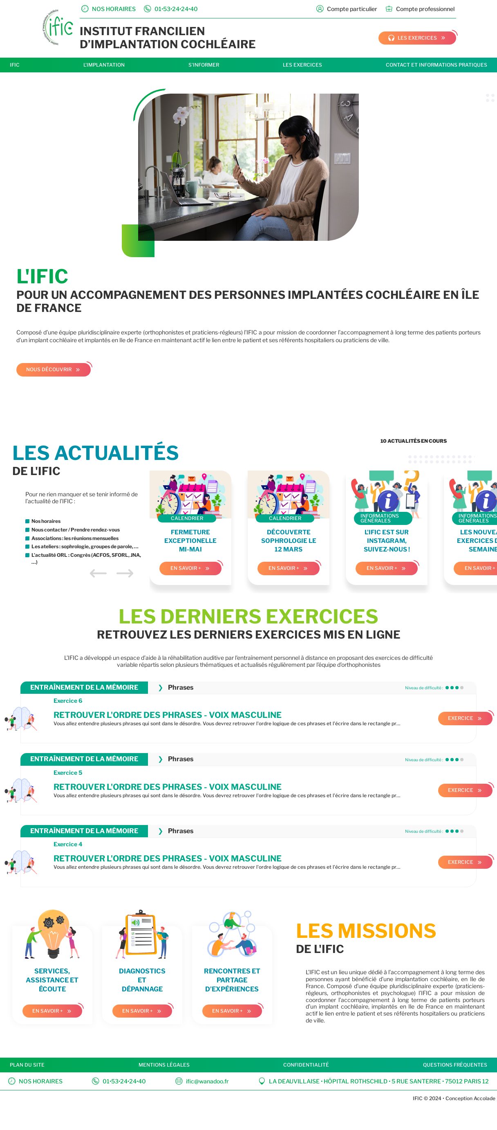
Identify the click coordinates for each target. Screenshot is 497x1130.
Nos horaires (35, 1081)
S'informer (203, 65)
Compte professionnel (419, 9)
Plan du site (27, 1065)
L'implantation (104, 65)
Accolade (483, 1098)
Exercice (460, 718)
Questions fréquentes (455, 1065)
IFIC (15, 65)
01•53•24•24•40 (119, 1081)
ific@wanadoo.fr (202, 1081)
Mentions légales (164, 1065)
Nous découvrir (49, 369)
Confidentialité (306, 1065)
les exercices (412, 38)
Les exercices (302, 65)
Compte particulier (346, 9)
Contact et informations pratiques (436, 65)
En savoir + (185, 568)
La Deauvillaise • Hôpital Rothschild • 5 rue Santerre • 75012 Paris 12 (373, 1081)
